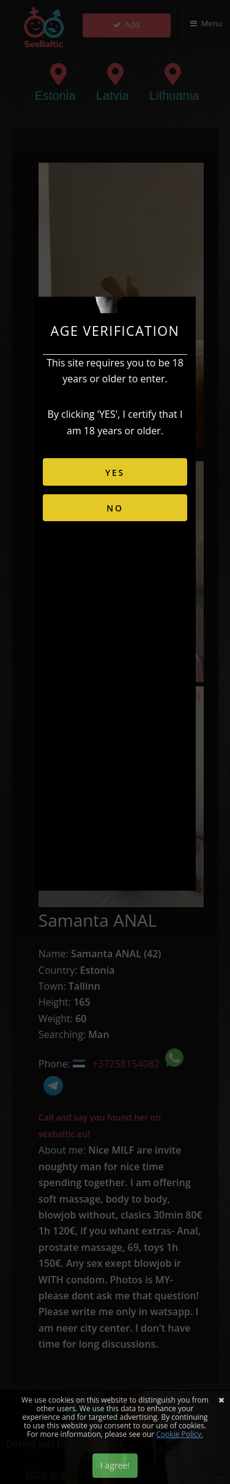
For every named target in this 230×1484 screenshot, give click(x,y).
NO (115, 508)
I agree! (115, 1465)
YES (115, 472)
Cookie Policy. (179, 1434)
